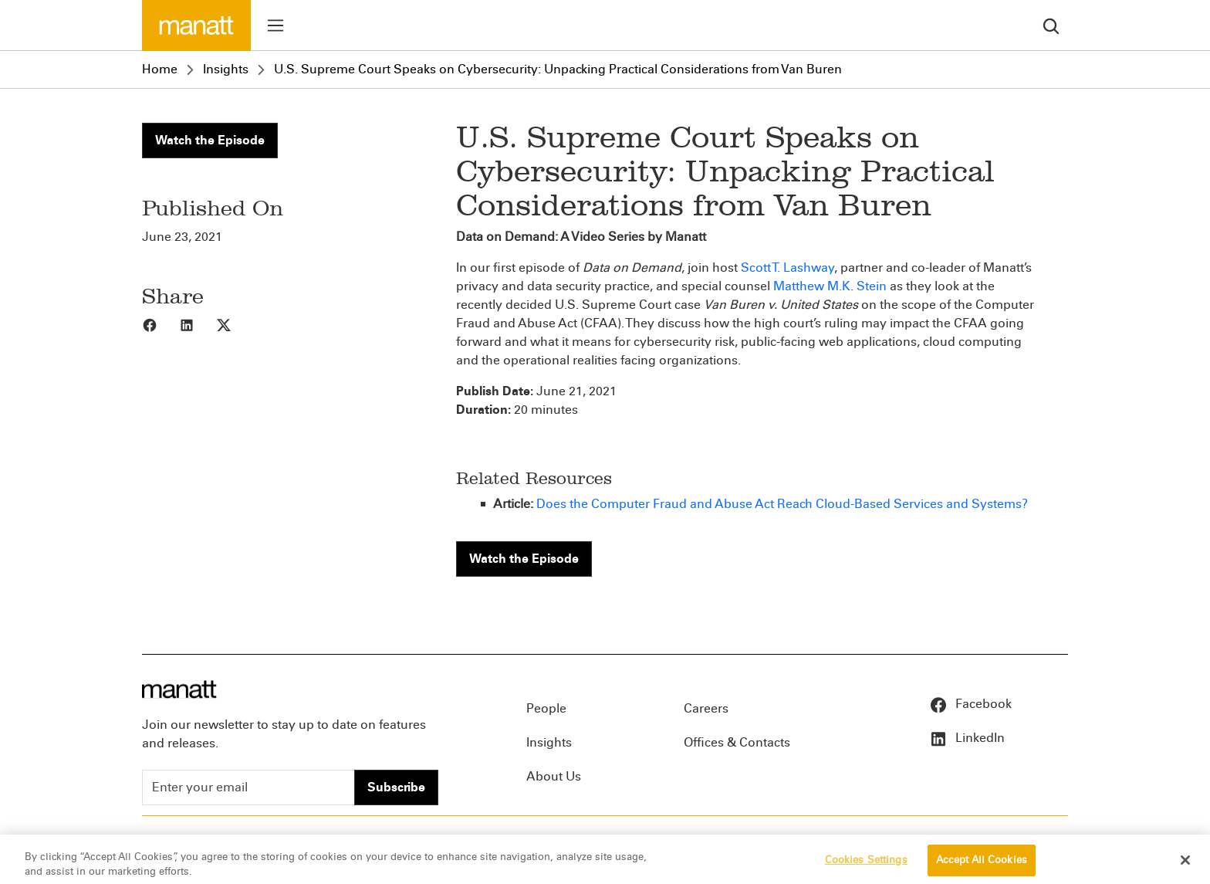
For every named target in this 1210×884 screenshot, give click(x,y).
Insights (225, 69)
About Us (553, 776)
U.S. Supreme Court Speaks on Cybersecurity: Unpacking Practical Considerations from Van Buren (558, 69)
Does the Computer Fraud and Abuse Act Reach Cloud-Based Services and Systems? (782, 503)
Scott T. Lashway (787, 267)
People (546, 708)
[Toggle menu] (275, 25)
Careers (706, 708)
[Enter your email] (248, 787)
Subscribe (396, 787)
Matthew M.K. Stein (830, 286)
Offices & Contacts (737, 742)
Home (159, 69)
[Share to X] (234, 324)
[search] (1051, 25)
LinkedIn (967, 737)
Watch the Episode (210, 140)
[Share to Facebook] (160, 324)
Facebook (970, 703)
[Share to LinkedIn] (197, 324)
